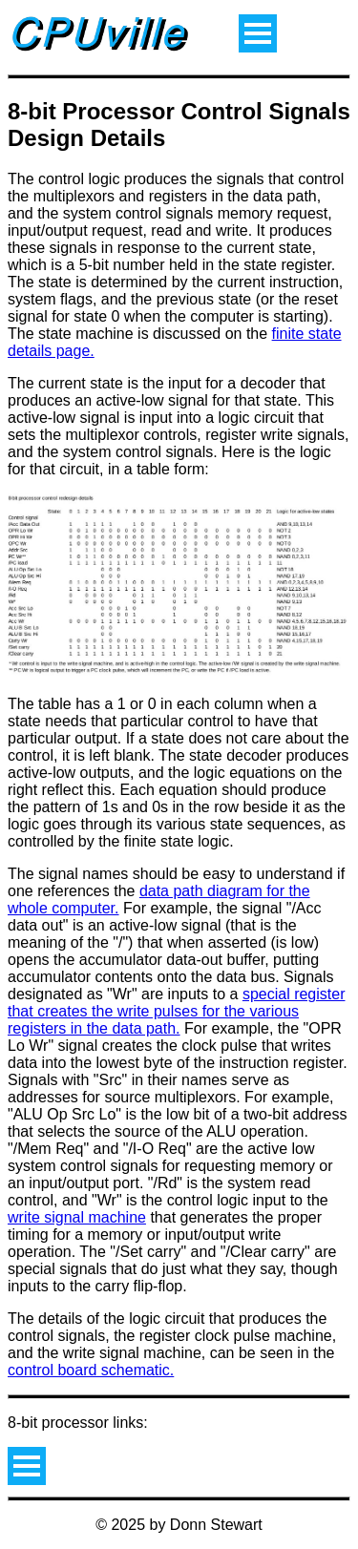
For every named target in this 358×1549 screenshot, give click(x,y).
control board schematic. (91, 1370)
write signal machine (77, 1217)
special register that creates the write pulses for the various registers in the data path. (176, 1011)
